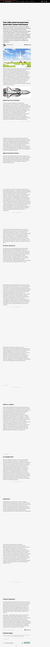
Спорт (13, 47)
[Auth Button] (46, 1)
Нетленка (6, 47)
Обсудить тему (28, 44)
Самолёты (10, 47)
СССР (8, 47)
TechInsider (8, 1)
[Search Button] (44, 1)
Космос (8, 20)
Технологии (5, 20)
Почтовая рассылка (42, 1)
